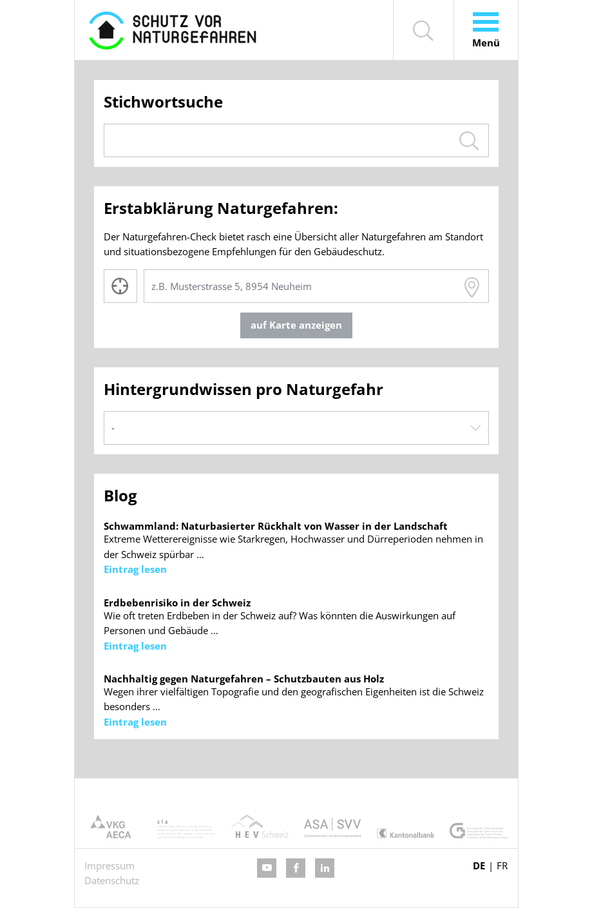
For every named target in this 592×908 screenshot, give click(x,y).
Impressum (109, 865)
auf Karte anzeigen (296, 324)
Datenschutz (111, 880)
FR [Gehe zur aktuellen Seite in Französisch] (502, 865)
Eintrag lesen (135, 569)
